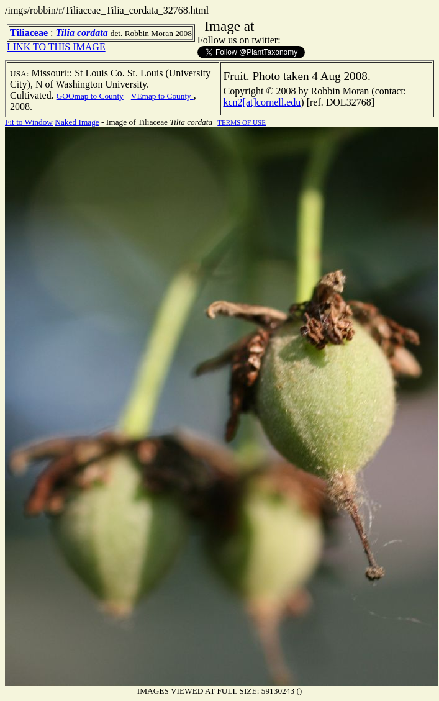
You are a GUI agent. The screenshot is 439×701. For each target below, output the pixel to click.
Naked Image (77, 122)
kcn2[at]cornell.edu (262, 102)
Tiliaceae (29, 32)
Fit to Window (29, 122)
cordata (92, 32)
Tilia (65, 32)
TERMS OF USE (241, 122)
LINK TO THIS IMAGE (56, 47)
